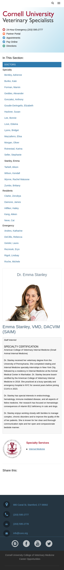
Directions (11, 46)
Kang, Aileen (10, 214)
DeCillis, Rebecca (13, 237)
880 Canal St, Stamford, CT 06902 (25, 504)
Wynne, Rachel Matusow (16, 179)
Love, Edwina (11, 124)
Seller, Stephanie (12, 154)
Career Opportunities (29, 559)
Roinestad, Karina (13, 148)
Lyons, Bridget (11, 130)
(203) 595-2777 (16, 514)
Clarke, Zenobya (12, 196)
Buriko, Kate (10, 81)
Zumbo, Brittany (12, 185)
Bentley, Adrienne (13, 75)
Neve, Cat (9, 220)
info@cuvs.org (15, 533)
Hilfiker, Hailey (11, 208)
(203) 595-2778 (16, 524)
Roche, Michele (12, 261)
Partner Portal (13, 33)
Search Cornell (53, 3)
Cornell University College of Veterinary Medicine (29, 555)
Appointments (13, 37)
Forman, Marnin (12, 87)
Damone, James (12, 202)
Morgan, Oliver (11, 142)
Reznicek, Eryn (12, 249)
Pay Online (11, 42)
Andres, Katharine (13, 230)
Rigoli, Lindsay (11, 255)
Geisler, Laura (11, 243)
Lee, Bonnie (10, 118)
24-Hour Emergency (24, 29)
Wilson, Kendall (12, 173)
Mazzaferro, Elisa (13, 136)
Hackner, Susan (12, 111)
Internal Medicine (37, 449)
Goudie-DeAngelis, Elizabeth (18, 105)
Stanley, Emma (12, 161)
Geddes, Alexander (14, 93)
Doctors (10, 64)
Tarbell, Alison (11, 167)
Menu (59, 3)
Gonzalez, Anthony (13, 99)
